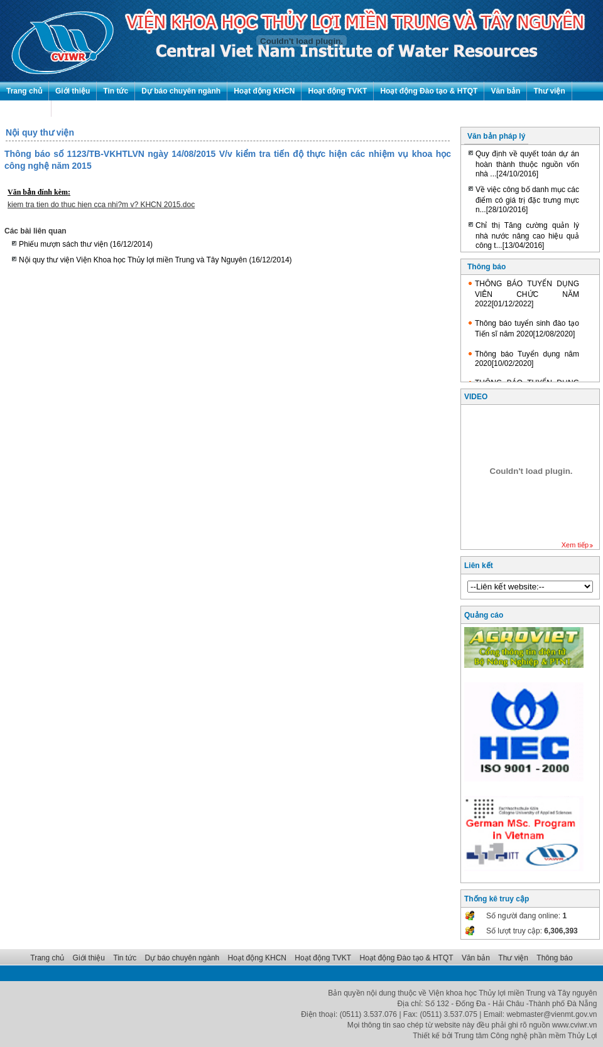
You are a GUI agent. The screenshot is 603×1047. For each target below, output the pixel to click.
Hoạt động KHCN (264, 91)
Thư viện (549, 91)
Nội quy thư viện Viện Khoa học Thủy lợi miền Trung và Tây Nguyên (155, 259)
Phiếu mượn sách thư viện (86, 244)
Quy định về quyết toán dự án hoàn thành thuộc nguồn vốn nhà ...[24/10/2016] (527, 163)
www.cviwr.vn (574, 1025)
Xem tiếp (575, 545)
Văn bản (505, 91)
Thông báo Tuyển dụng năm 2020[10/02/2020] (527, 359)
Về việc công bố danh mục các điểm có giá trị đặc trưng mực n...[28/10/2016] (527, 199)
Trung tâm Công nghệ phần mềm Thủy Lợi (525, 1035)
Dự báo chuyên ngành (180, 91)
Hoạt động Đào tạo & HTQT (428, 91)
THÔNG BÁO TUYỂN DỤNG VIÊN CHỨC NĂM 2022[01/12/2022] (527, 293)
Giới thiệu (72, 91)
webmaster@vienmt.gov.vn (551, 1014)
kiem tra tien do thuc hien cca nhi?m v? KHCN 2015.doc (101, 204)
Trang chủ (24, 91)
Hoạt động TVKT (337, 91)
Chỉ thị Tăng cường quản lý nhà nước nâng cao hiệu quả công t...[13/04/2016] (527, 235)
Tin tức (115, 91)
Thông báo (25, 109)
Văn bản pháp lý (496, 136)
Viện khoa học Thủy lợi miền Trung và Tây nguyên (513, 993)
